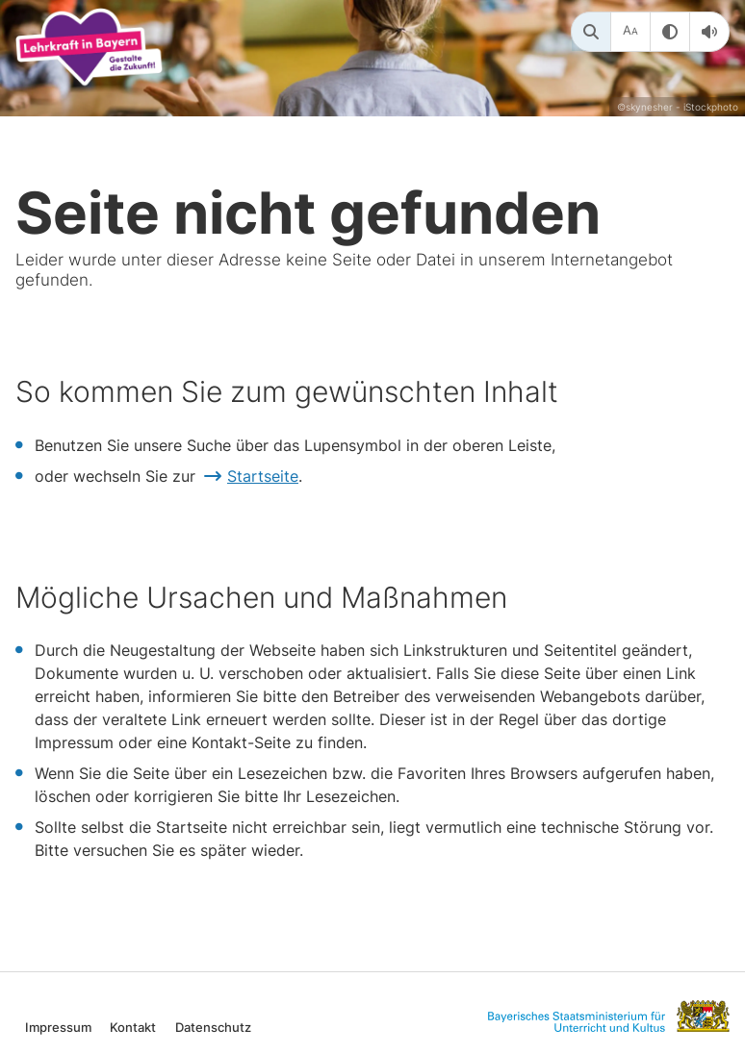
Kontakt (133, 1026)
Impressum (58, 1026)
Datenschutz (213, 1026)
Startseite (262, 476)
